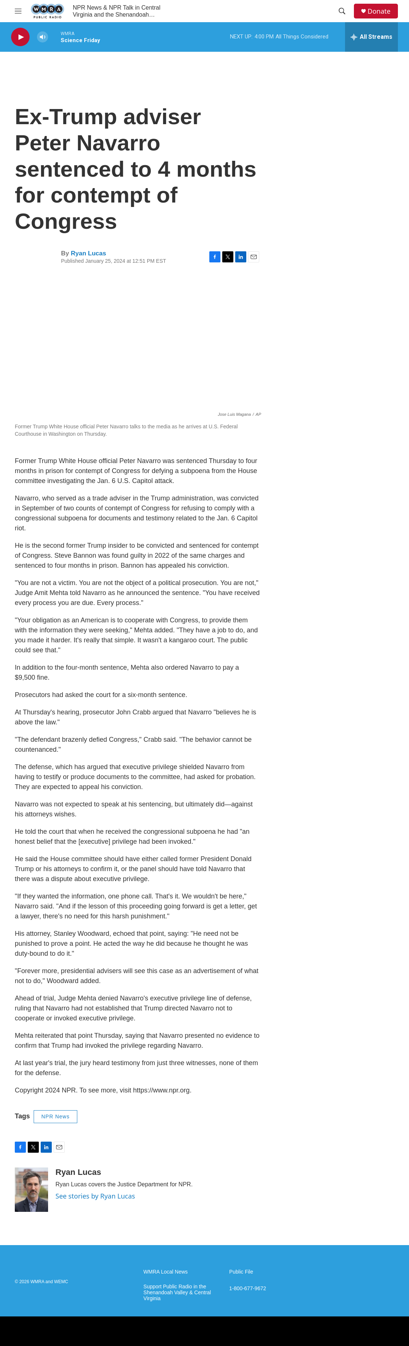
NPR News (55, 1116)
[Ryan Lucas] (31, 1189)
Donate (379, 11)
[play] (20, 37)
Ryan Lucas (88, 253)
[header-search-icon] (342, 11)
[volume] (42, 37)
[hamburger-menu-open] (18, 11)
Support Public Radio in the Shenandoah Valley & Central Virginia (177, 1292)
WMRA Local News (165, 1272)
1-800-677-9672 (247, 1288)
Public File (241, 1272)
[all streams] (371, 37)
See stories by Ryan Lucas (95, 1196)
